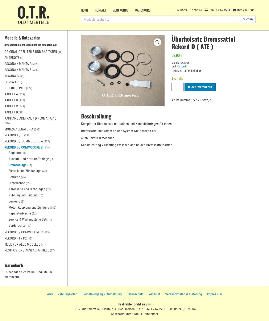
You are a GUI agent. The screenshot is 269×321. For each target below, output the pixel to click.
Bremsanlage (17, 165)
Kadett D (11, 112)
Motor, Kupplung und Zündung (29, 207)
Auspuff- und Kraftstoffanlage (29, 159)
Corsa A (10, 82)
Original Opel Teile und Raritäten (30, 52)
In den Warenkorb (200, 87)
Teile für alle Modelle (22, 244)
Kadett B (11, 100)
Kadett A (11, 94)
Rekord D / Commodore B (23, 147)
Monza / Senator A (18, 129)
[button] (157, 42)
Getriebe (14, 177)
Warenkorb (142, 10)
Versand (181, 66)
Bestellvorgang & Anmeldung (102, 294)
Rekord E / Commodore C (23, 232)
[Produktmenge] (177, 87)
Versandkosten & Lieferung (183, 294)
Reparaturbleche (20, 213)
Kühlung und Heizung (23, 195)
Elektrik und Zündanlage (25, 171)
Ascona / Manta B (18, 70)
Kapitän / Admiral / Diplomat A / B (30, 118)
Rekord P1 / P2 (15, 238)
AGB (50, 294)
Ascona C (11, 76)
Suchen (248, 19)
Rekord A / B (13, 135)
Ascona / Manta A (18, 64)
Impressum (214, 294)
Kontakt (100, 10)
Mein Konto (120, 10)
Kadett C (11, 106)
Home (84, 10)
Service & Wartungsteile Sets (28, 219)
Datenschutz (135, 294)
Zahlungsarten (67, 294)
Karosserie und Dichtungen (27, 189)
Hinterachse (17, 183)
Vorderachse (17, 226)
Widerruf (154, 294)
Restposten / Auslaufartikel (26, 250)
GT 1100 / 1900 (14, 88)
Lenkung (14, 201)
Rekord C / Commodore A (23, 141)
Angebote (11, 58)
